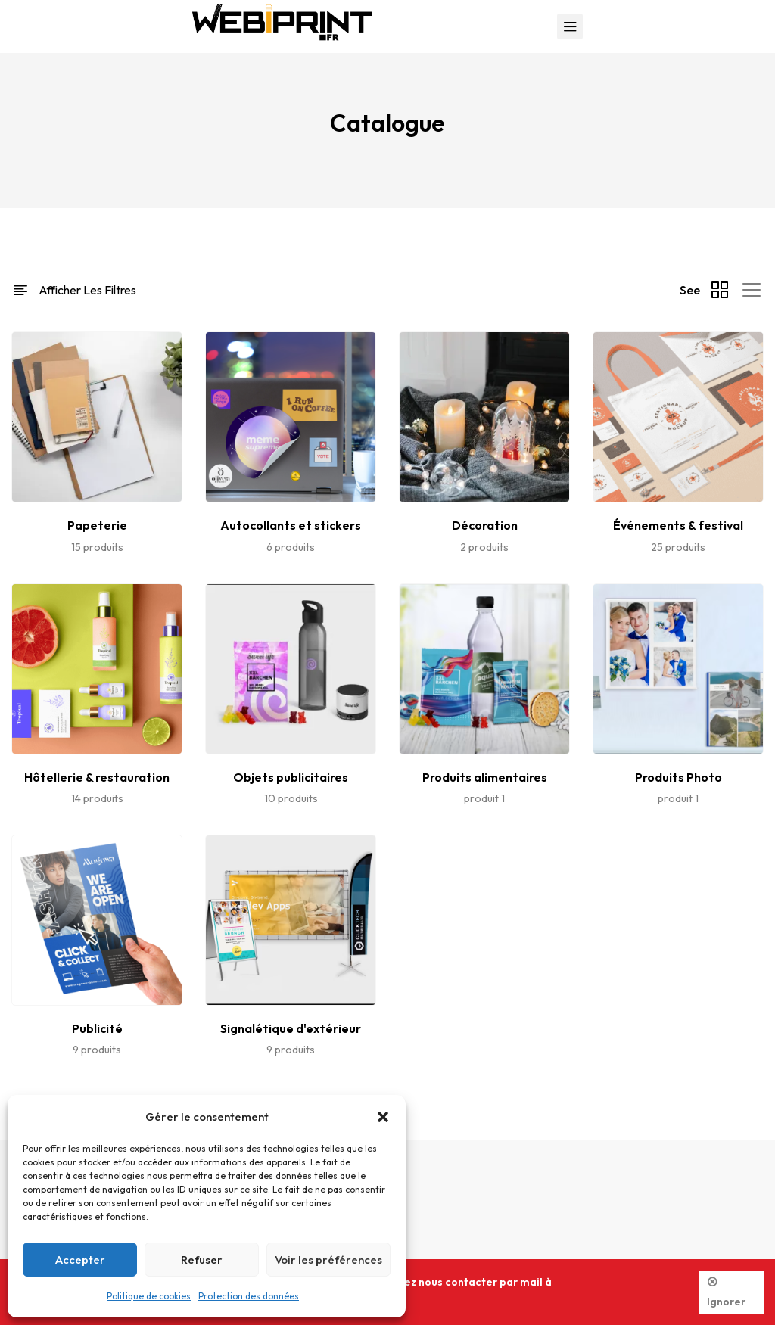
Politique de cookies (149, 1296)
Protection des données (248, 1296)
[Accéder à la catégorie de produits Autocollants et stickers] (290, 523)
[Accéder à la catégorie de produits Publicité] (96, 1026)
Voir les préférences (328, 1259)
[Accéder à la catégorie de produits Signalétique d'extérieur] (290, 1026)
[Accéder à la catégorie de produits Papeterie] (96, 523)
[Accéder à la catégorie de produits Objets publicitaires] (290, 775)
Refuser (202, 1259)
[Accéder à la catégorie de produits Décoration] (484, 523)
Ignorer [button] (726, 1301)
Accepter (80, 1259)
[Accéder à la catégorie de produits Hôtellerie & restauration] (96, 775)
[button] (383, 1116)
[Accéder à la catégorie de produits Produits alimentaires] (484, 775)
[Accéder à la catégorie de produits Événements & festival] (678, 523)
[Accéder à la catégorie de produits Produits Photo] (678, 775)
